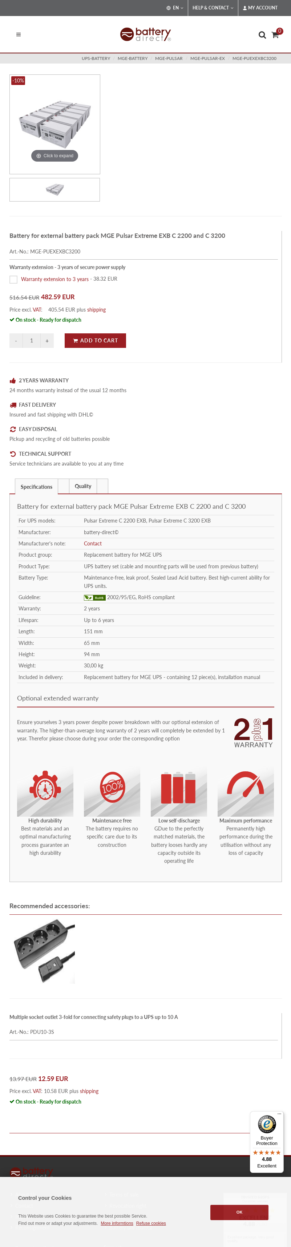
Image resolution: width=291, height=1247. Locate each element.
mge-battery (132, 58)
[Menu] (279, 1115)
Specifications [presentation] (36, 487)
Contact (93, 543)
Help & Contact (213, 8)
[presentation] (63, 486)
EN (174, 8)
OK (240, 1212)
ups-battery (96, 58)
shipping (96, 309)
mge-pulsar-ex (207, 58)
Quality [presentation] (83, 486)
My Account (260, 8)
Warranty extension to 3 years (55, 279)
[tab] (36, 486)
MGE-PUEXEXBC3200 (254, 58)
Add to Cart (95, 340)
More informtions (117, 1223)
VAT (37, 309)
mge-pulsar (169, 58)
